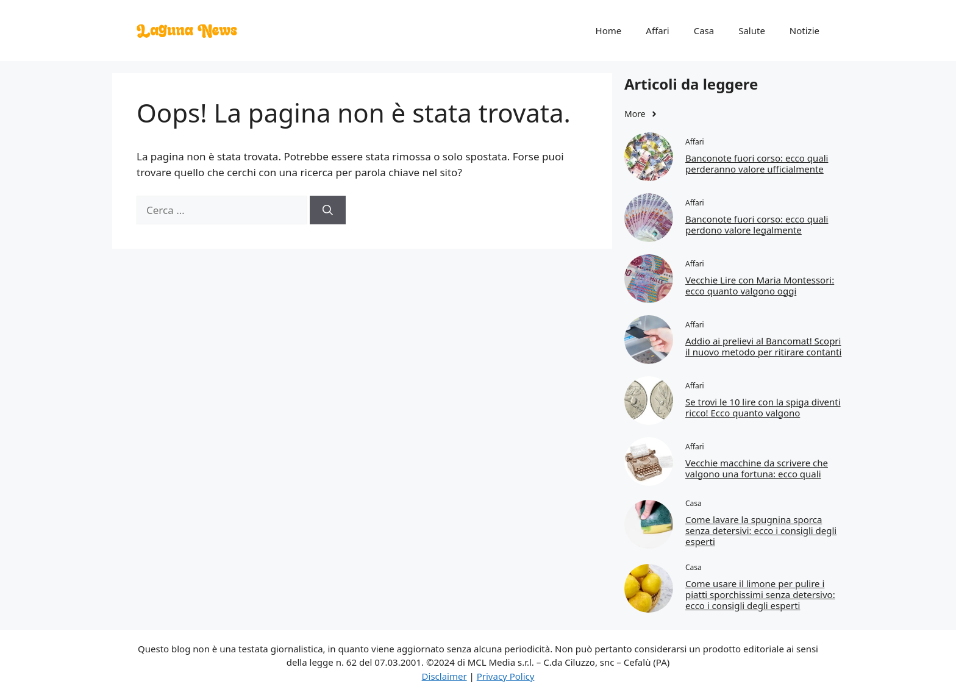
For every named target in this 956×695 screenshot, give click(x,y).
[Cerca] (328, 210)
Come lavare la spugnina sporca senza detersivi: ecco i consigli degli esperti (760, 530)
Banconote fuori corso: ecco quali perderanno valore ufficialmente (756, 163)
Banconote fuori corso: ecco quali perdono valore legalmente (756, 224)
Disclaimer (444, 676)
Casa (704, 30)
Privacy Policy (506, 676)
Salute (751, 30)
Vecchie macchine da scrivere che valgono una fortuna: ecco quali (756, 468)
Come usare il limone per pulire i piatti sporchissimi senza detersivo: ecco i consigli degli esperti (760, 594)
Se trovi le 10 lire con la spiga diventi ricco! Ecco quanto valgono (763, 407)
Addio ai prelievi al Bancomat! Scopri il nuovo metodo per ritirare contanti (763, 346)
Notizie (804, 30)
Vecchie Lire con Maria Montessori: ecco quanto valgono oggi (759, 285)
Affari (657, 30)
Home (609, 30)
